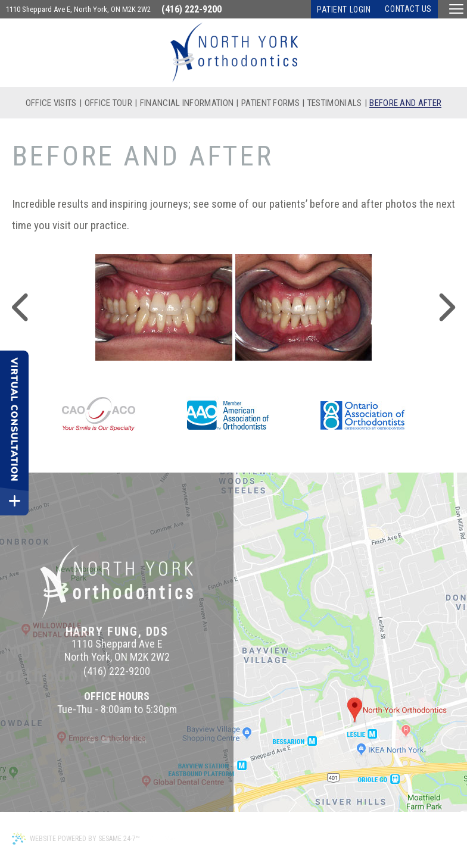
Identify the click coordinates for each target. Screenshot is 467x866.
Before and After (405, 103)
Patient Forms (270, 103)
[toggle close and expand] (14, 501)
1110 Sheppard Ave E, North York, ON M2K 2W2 (78, 9)
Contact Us (408, 9)
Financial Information (187, 103)
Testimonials (334, 103)
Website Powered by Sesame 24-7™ (76, 838)
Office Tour (108, 103)
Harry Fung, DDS (117, 631)
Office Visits (51, 103)
